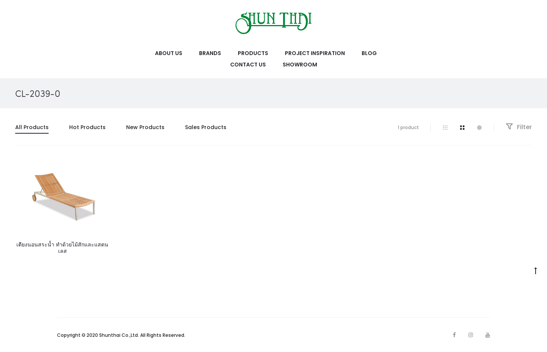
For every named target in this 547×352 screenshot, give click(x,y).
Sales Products (205, 127)
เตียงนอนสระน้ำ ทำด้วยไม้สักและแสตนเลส (62, 248)
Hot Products (87, 127)
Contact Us (248, 64)
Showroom (300, 64)
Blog (369, 53)
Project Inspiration (315, 53)
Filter (519, 127)
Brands (210, 53)
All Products (32, 127)
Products (253, 53)
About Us (168, 53)
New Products (145, 127)
